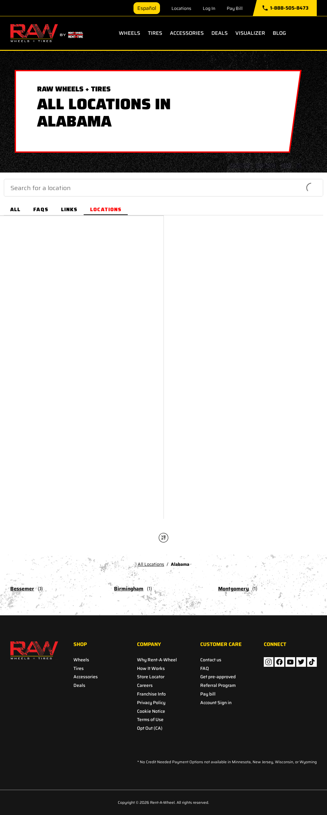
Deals (219, 33)
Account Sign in (216, 702)
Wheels (129, 33)
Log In (209, 8)
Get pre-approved (218, 677)
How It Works (151, 668)
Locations (181, 8)
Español (146, 8)
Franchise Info (151, 694)
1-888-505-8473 (285, 8)
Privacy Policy (151, 702)
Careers (145, 685)
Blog (279, 33)
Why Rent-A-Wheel (157, 660)
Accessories (187, 33)
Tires (155, 33)
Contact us (210, 660)
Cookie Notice (151, 711)
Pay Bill (235, 8)
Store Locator (150, 677)
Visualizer (250, 33)
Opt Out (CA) (150, 728)
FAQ (204, 668)
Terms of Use (150, 719)
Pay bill (208, 694)
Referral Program (218, 685)
